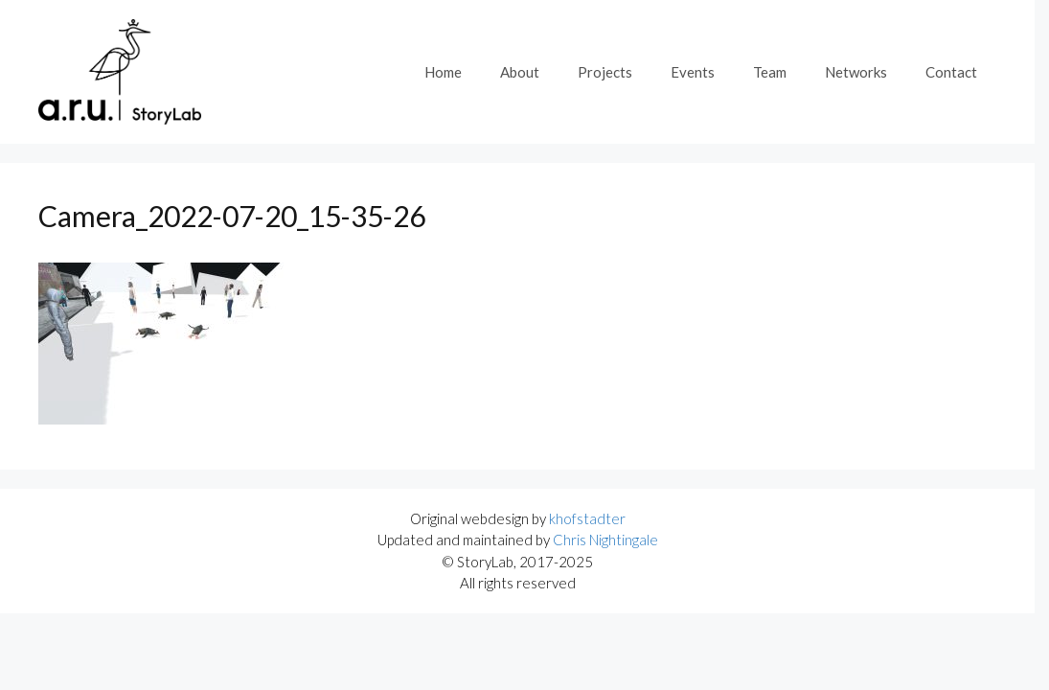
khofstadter (587, 518)
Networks (856, 71)
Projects (605, 71)
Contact (951, 71)
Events (693, 71)
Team (770, 71)
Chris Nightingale (605, 539)
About (519, 71)
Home (443, 71)
